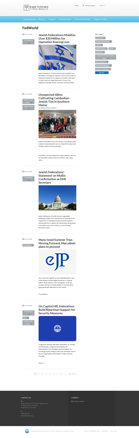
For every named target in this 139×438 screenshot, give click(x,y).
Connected (100, 52)
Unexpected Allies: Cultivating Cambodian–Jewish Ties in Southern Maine (55, 100)
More (65, 374)
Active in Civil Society (28, 101)
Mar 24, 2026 (28, 171)
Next (75, 374)
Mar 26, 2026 (28, 94)
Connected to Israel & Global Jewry (105, 57)
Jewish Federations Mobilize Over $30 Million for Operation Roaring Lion (57, 38)
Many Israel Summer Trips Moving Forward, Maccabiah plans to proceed (57, 243)
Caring (112, 48)
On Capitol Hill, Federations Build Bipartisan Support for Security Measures (57, 309)
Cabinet (99, 45)
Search (102, 5)
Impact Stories (28, 107)
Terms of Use (113, 431)
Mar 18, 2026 (28, 305)
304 (73, 374)
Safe (25, 318)
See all (102, 73)
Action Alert (100, 38)
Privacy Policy (104, 431)
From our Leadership (103, 69)
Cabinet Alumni (101, 48)
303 (69, 374)
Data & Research (102, 62)
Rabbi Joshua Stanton (48, 108)
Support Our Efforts (100, 19)
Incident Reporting (30, 19)
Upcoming (66, 19)
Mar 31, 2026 (28, 34)
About (42, 19)
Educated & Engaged (103, 65)
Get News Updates (88, 6)
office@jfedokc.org (27, 416)
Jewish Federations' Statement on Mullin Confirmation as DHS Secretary (52, 177)
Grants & (83, 19)
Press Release (28, 42)
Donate (76, 5)
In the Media (28, 245)
